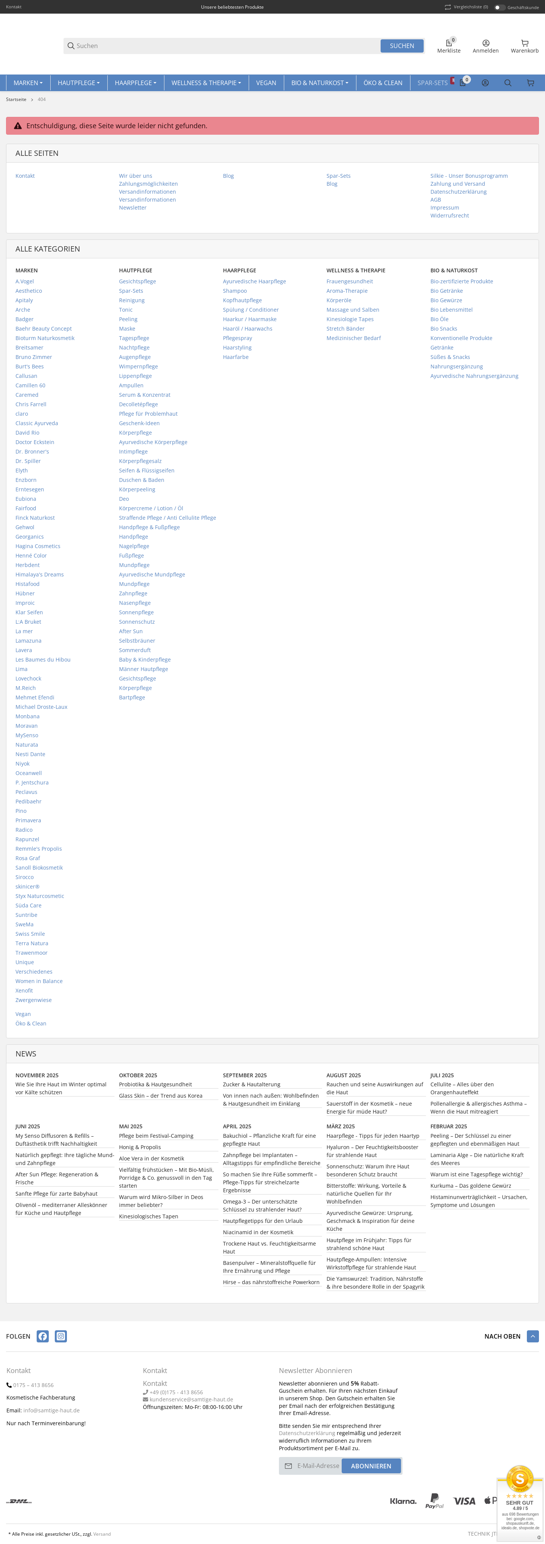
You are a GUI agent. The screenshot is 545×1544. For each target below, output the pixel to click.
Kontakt (14, 6)
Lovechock (28, 681)
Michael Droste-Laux (41, 709)
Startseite (16, 102)
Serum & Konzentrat (144, 397)
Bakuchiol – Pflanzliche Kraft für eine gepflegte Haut (269, 1142)
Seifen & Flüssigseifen (147, 473)
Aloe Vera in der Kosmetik (151, 1161)
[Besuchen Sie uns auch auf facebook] (43, 1336)
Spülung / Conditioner (251, 312)
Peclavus (26, 794)
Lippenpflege (135, 378)
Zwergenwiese (33, 1002)
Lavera (23, 652)
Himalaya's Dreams (39, 577)
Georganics (29, 539)
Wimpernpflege (138, 369)
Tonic (126, 312)
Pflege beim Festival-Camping (156, 1138)
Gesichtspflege (137, 283)
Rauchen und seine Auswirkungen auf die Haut (375, 1090)
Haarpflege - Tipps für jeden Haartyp (373, 1138)
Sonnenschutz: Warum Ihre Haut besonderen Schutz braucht (368, 1173)
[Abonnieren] (288, 1466)
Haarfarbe (236, 359)
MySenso (26, 737)
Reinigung (132, 302)
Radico (24, 832)
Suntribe (26, 917)
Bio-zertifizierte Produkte (461, 283)
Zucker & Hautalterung (251, 1086)
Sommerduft (135, 652)
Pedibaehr (28, 804)
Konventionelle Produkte (461, 340)
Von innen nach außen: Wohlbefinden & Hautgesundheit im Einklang (271, 1102)
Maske (127, 331)
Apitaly (24, 302)
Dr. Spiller (28, 463)
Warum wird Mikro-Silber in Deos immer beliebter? (161, 1203)
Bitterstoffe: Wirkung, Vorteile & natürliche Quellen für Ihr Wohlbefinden (366, 1196)
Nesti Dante (30, 756)
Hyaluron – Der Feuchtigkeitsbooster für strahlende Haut (372, 1153)
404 (42, 102)
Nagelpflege (134, 548)
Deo (124, 501)
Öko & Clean (30, 1026)
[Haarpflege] (135, 84)
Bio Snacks (443, 331)
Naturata (26, 747)
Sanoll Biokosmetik (39, 870)
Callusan (26, 378)
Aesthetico (28, 293)
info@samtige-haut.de (51, 1410)
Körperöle (339, 302)
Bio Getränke (446, 293)
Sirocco (24, 879)
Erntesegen (29, 492)
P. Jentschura (32, 785)
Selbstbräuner (137, 643)
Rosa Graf (27, 860)
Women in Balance (39, 983)
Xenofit (24, 993)
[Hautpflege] (78, 84)
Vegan (23, 1016)
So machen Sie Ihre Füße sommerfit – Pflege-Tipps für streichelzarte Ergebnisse (270, 1184)
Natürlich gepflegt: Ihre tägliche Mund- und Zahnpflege (65, 1161)
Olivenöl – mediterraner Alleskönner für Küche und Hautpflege (61, 1211)
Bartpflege (132, 700)
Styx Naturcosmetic (39, 898)
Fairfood (25, 510)
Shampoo (235, 293)
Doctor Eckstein (34, 444)
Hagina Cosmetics (37, 548)
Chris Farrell (30, 406)
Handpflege (133, 539)
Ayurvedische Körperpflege (153, 444)
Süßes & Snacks (450, 359)
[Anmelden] (486, 45)
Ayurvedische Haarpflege (254, 283)
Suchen (402, 46)
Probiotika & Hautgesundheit (155, 1086)
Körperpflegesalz (140, 463)
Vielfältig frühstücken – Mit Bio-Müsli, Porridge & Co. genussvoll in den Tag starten (166, 1180)
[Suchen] (228, 46)
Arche (22, 312)
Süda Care (28, 908)
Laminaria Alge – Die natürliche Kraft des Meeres (477, 1161)
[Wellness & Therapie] (206, 84)
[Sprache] (530, 84)
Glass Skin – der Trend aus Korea (161, 1098)
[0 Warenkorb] (525, 45)
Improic (25, 605)
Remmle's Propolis (38, 851)
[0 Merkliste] (449, 45)
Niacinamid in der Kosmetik (258, 1234)
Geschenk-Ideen (139, 425)
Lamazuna (28, 643)
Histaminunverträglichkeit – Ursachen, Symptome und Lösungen (479, 1203)
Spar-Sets (131, 293)
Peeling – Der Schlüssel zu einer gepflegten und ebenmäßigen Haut (474, 1142)
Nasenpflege (135, 605)
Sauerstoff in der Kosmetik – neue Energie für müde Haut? (369, 1110)
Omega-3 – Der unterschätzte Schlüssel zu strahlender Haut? (262, 1208)
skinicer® (27, 889)
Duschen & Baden (141, 482)
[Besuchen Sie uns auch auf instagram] (61, 1336)
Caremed (27, 397)
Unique (24, 964)
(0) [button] (465, 7)
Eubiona (25, 501)
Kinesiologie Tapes (350, 321)
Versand (102, 1534)
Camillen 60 (30, 387)
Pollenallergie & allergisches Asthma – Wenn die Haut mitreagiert (478, 1110)
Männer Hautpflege (143, 671)
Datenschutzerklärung (307, 1433)
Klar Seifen (29, 614)
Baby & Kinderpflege (145, 662)
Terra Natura (31, 945)
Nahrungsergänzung (456, 369)
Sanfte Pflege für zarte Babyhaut (56, 1196)
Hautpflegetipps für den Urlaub (263, 1223)
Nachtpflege (134, 350)
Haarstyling (237, 350)
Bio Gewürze (446, 302)
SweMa (24, 926)
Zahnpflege (133, 596)
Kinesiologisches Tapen (148, 1218)
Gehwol (24, 529)
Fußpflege (131, 558)
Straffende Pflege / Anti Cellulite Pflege (167, 520)
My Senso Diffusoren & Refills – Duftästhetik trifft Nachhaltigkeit (56, 1142)
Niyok (22, 766)
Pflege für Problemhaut (148, 416)
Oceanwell (28, 775)
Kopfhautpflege (242, 302)
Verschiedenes (34, 974)
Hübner (25, 596)
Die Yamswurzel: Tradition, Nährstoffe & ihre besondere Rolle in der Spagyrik (375, 1285)
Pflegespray (237, 340)
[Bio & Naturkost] (320, 84)
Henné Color (31, 558)
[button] (533, 1336)
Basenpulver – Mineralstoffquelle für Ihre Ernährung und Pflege (269, 1269)
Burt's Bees (29, 369)
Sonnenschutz (137, 624)
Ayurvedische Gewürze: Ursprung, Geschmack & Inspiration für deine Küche (371, 1223)
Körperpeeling (137, 492)
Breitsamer (29, 350)
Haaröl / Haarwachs (247, 331)
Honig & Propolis (140, 1149)
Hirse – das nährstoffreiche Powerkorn (271, 1284)
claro (21, 416)
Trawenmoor (31, 955)
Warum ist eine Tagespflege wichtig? (476, 1177)
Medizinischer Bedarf (354, 340)
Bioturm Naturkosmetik (44, 340)
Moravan (26, 728)
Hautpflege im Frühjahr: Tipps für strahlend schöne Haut (369, 1246)
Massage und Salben (353, 312)
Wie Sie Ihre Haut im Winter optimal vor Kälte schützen (61, 1090)
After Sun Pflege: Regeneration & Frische (56, 1180)
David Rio (27, 435)
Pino (20, 813)
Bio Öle (439, 321)
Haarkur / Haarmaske (250, 321)
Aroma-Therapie (347, 293)
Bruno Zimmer (33, 359)
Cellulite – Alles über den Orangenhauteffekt (462, 1090)
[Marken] (28, 84)
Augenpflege (135, 359)
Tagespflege (134, 340)
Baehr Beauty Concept (43, 331)
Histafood (27, 586)
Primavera (28, 822)
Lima (21, 671)
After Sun (131, 633)
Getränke (442, 350)
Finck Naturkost (35, 520)
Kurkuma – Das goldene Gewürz (470, 1188)
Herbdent (27, 567)
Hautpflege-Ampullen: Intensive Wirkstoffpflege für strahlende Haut (371, 1266)
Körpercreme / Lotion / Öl (151, 510)
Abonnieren (371, 1466)
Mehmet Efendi (34, 700)
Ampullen (131, 387)
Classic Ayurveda (36, 425)
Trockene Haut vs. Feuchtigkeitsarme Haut (269, 1250)
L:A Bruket (28, 624)
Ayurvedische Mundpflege (152, 577)
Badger (24, 321)
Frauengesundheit (350, 283)
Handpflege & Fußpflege (149, 529)
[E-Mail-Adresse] (319, 1466)
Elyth (21, 473)
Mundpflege (134, 567)
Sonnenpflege (136, 614)
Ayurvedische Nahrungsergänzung (474, 378)
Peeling (128, 321)
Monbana (27, 718)
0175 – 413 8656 (33, 1385)
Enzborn (26, 482)
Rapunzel (27, 841)
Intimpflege (133, 454)
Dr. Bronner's (32, 454)
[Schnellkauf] (495, 84)
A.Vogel (24, 283)
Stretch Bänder (346, 331)
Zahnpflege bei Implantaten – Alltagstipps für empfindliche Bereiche (271, 1161)
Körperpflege (135, 435)
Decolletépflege (138, 406)
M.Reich (25, 690)
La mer (24, 633)
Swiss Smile (30, 936)
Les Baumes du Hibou (43, 662)
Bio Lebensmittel (451, 312)
